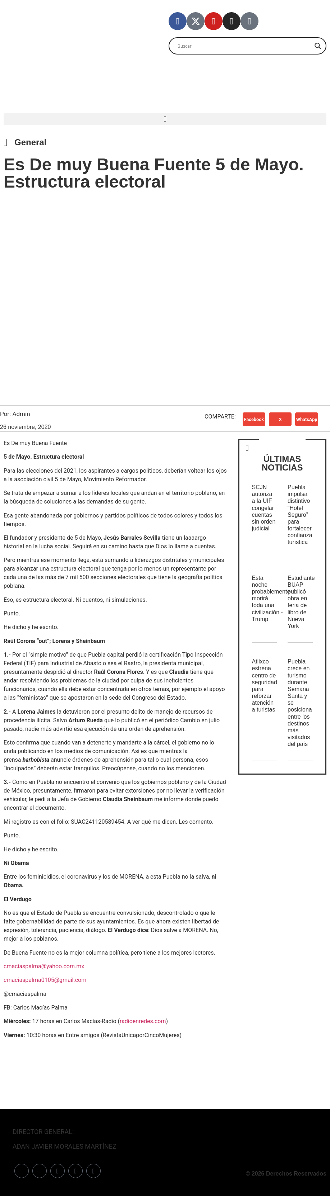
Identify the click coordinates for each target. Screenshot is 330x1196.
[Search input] (244, 46)
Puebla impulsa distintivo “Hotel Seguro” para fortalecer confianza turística (300, 514)
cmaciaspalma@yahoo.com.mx (44, 966)
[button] (165, 119)
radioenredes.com (143, 1021)
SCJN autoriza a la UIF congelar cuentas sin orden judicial (264, 507)
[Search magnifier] (318, 46)
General (30, 142)
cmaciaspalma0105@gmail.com (45, 980)
